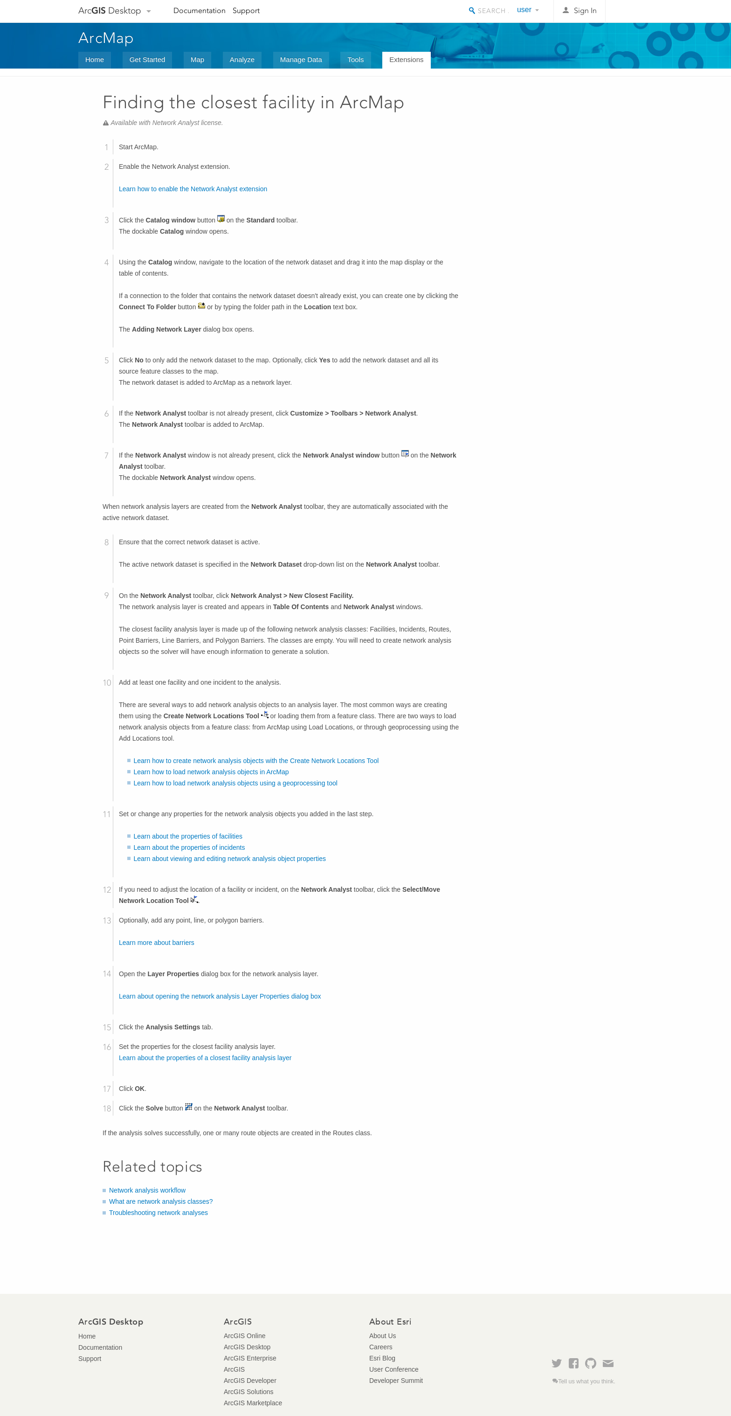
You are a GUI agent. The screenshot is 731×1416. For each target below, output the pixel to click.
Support (246, 10)
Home (94, 59)
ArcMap (106, 38)
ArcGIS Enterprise (250, 1358)
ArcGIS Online (244, 1336)
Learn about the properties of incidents (189, 847)
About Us (382, 1336)
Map (197, 59)
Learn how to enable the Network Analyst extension (193, 189)
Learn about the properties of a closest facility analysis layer (205, 1058)
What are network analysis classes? (161, 1201)
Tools (355, 59)
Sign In (585, 10)
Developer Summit (396, 1380)
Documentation (199, 10)
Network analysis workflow (147, 1190)
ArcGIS (234, 1369)
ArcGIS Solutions (249, 1391)
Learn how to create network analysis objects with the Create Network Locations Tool (256, 760)
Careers (381, 1347)
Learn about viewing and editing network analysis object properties (230, 858)
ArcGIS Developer (250, 1380)
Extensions (406, 59)
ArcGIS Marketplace (253, 1403)
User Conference (394, 1369)
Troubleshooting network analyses (158, 1212)
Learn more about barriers (156, 942)
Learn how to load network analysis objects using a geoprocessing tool (236, 783)
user (524, 10)
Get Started (148, 59)
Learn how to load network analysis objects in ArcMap (211, 772)
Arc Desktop (109, 10)
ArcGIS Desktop (247, 1347)
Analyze (242, 59)
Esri (633, 11)
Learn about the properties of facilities (188, 836)
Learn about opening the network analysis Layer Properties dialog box (220, 996)
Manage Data (301, 59)
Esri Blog (382, 1358)
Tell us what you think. (586, 1381)
